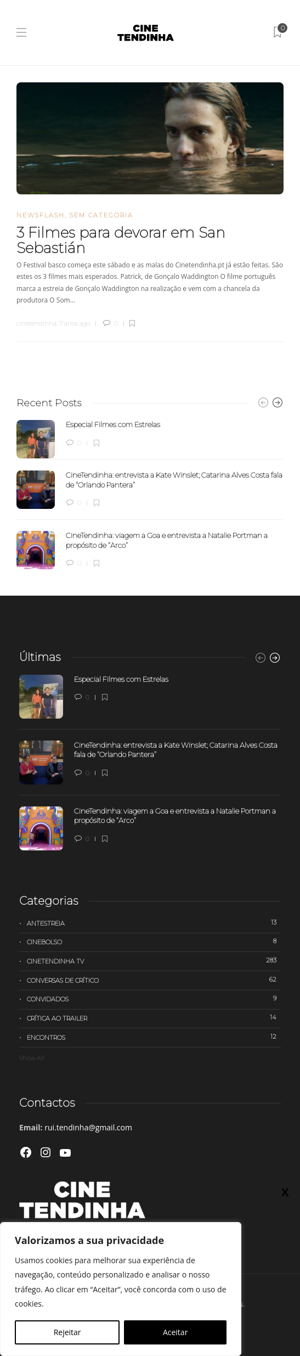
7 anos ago (74, 323)
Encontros (154, 1037)
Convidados (154, 998)
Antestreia (154, 922)
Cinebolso (154, 941)
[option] (150, 494)
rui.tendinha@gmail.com (88, 1127)
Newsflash (40, 215)
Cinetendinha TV (154, 960)
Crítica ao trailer (154, 1017)
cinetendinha (36, 323)
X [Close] (284, 1192)
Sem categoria (101, 215)
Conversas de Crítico (154, 980)
